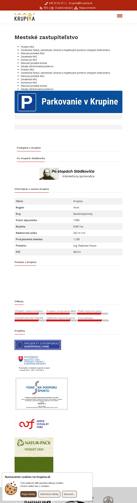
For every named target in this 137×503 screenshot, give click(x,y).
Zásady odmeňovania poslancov (37, 66)
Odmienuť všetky (49, 494)
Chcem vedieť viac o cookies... (35, 486)
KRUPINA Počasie (68, 282)
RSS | (45, 7)
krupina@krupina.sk (80, 3)
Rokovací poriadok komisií (34, 63)
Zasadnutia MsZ (29, 56)
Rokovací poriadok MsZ (32, 53)
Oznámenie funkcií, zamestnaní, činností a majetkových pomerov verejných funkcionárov (65, 50)
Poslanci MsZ (27, 46)
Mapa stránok (85, 7)
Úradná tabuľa (61, 7)
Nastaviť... (69, 494)
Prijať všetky (28, 494)
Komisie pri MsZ (29, 59)
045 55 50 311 (55, 3)
